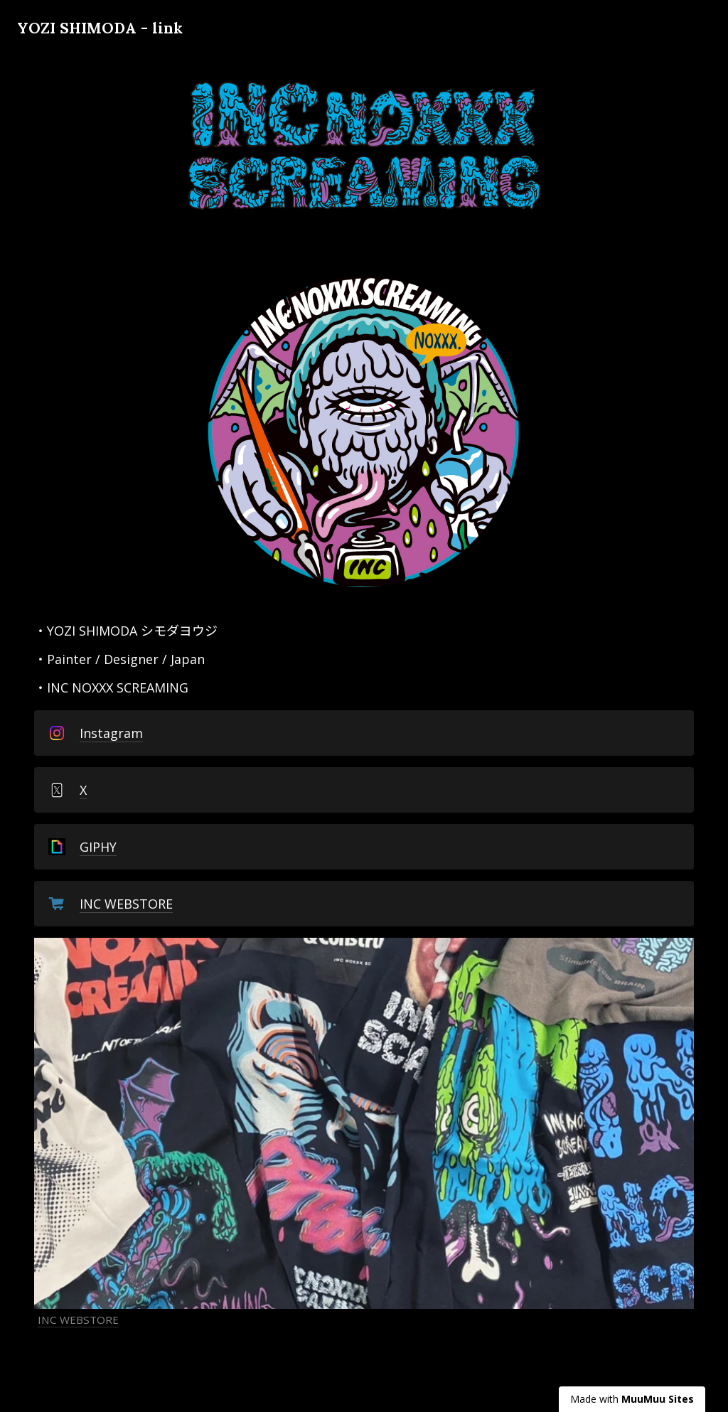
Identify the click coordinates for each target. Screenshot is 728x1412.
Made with (632, 1399)
